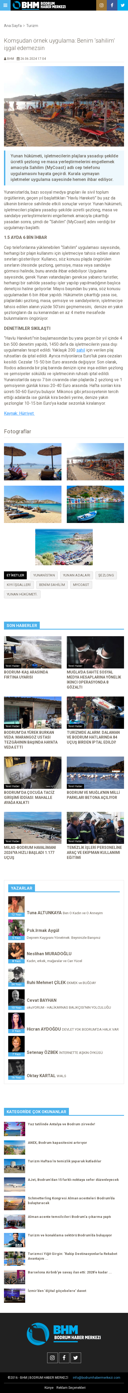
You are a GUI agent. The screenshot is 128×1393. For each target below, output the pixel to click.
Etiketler (15, 575)
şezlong (106, 575)
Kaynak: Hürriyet (19, 413)
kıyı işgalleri (19, 585)
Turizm (32, 26)
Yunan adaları (76, 575)
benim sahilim (52, 585)
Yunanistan (44, 575)
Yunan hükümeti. (22, 594)
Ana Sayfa (13, 26)
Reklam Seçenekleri (71, 1388)
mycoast (81, 585)
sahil (80, 350)
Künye (49, 1388)
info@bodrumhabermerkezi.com (96, 1378)
